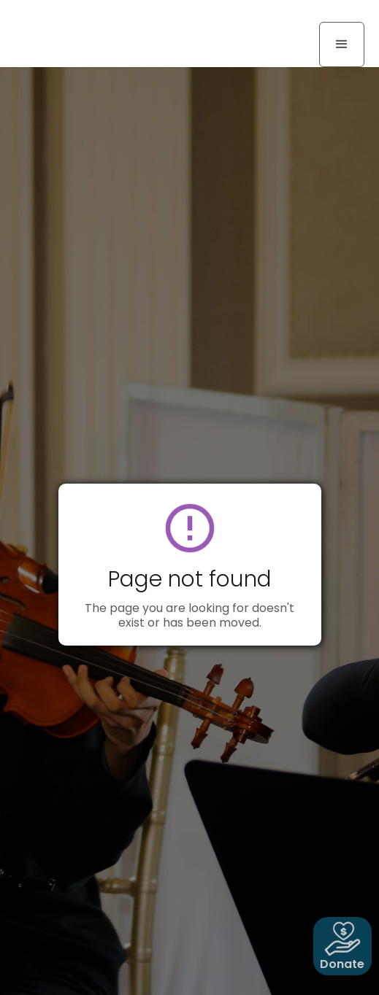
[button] (341, 44)
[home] (69, 16)
